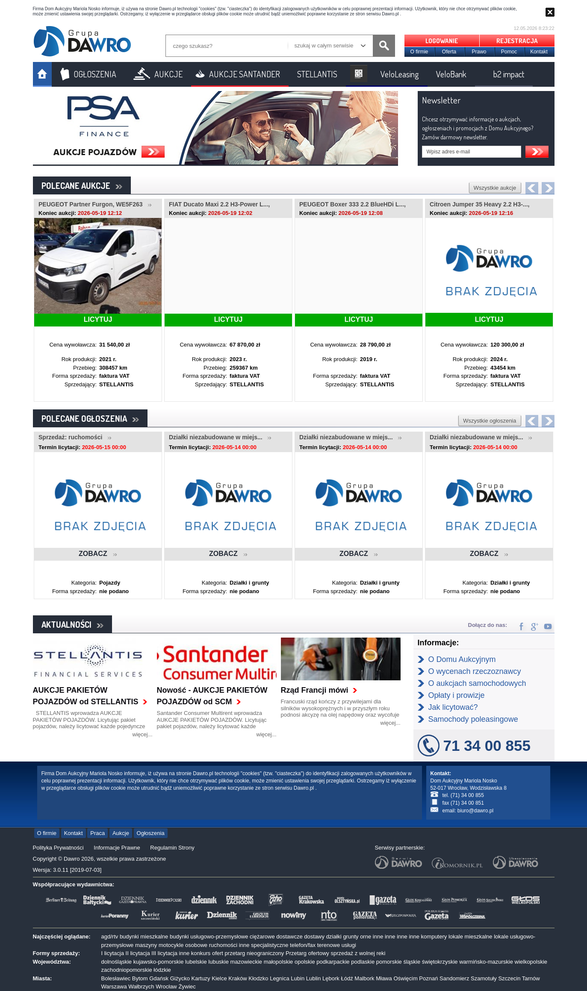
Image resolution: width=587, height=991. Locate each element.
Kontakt (539, 52)
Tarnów (531, 978)
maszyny (146, 945)
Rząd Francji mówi (314, 690)
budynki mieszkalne (144, 936)
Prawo (479, 52)
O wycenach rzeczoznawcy (474, 671)
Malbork (364, 978)
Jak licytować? (453, 707)
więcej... (143, 734)
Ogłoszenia (151, 833)
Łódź (347, 978)
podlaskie (363, 962)
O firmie (419, 52)
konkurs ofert (207, 953)
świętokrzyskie (440, 962)
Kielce (219, 978)
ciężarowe (262, 936)
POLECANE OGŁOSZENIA (90, 418)
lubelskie (196, 962)
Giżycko (180, 978)
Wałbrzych (141, 986)
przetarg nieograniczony (254, 953)
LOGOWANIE (441, 41)
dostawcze (289, 936)
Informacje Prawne (117, 847)
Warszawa (114, 986)
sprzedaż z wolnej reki (357, 953)
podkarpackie (332, 962)
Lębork (330, 978)
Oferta (449, 52)
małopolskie (278, 962)
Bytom (140, 978)
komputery (434, 936)
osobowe (196, 945)
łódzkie (162, 970)
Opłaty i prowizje (456, 695)
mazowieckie (246, 962)
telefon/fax (303, 945)
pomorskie (389, 962)
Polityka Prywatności (58, 847)
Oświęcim (405, 978)
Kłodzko (258, 978)
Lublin (313, 978)
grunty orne (357, 936)
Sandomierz (454, 978)
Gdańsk (158, 978)
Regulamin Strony (172, 847)
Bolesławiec (116, 978)
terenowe (328, 945)
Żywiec (186, 986)
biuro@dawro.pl (475, 811)
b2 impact (508, 73)
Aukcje (120, 833)
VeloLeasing (400, 73)
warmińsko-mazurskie (486, 962)
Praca (97, 833)
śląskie (411, 962)
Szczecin (509, 978)
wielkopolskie (531, 962)
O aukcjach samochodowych (477, 683)
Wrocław (166, 986)
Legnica (279, 978)
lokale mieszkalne (470, 936)
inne (378, 936)
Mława (384, 978)
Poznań (428, 978)
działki (334, 936)
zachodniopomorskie (126, 970)
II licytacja (138, 953)
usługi (349, 945)
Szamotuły (484, 978)
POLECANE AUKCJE (81, 185)
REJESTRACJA (517, 41)
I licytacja (112, 953)
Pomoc (509, 52)
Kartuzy (201, 978)
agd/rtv (109, 936)
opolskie (305, 962)
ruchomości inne (229, 945)
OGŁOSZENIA (95, 73)
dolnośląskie (116, 962)
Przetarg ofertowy (307, 953)
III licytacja (164, 953)
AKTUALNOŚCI (72, 624)
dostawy (314, 936)
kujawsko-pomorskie (158, 962)
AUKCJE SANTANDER (244, 73)
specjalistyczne (269, 945)
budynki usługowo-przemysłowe (209, 936)
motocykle (171, 945)
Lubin (297, 978)
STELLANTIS (317, 73)
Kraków (237, 978)
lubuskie (218, 962)
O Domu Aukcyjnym (462, 659)
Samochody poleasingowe (473, 719)
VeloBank (451, 73)
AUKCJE (168, 73)
